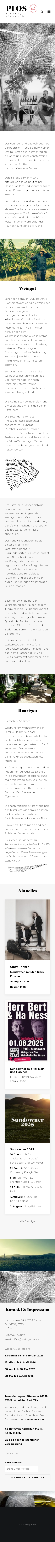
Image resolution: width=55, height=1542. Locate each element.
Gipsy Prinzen (19, 967)
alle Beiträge (27, 1221)
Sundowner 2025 (22, 1149)
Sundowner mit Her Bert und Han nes (27, 1070)
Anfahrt (9, 1328)
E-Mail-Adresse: (13, 1462)
